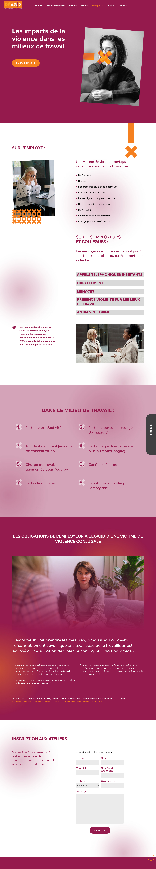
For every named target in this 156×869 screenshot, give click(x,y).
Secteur (81, 781)
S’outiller (122, 5)
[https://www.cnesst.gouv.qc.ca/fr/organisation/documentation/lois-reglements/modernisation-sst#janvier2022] (57, 701)
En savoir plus (24, 63)
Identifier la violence (78, 5)
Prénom (81, 758)
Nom (104, 758)
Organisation (109, 781)
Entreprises (97, 5)
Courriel (81, 768)
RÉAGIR (38, 5)
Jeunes (110, 5)
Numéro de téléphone (107, 769)
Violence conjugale (55, 5)
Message (81, 791)
